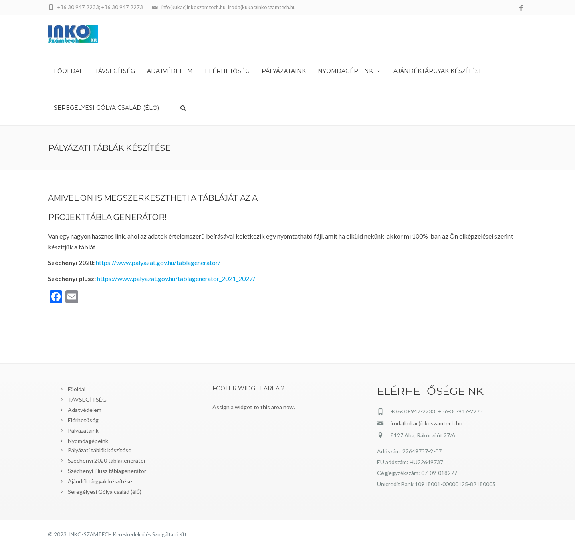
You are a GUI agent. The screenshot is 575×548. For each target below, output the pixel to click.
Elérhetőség (227, 71)
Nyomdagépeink (349, 71)
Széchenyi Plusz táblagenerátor (107, 470)
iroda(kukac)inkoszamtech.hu (426, 423)
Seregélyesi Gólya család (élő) (106, 107)
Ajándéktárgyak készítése (438, 71)
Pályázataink (284, 71)
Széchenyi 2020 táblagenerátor (107, 460)
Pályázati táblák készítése (99, 450)
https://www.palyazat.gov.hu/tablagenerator (157, 262)
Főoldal (68, 71)
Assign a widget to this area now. (253, 407)
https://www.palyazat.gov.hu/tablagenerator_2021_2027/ (176, 278)
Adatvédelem (170, 71)
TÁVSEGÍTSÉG (115, 71)
